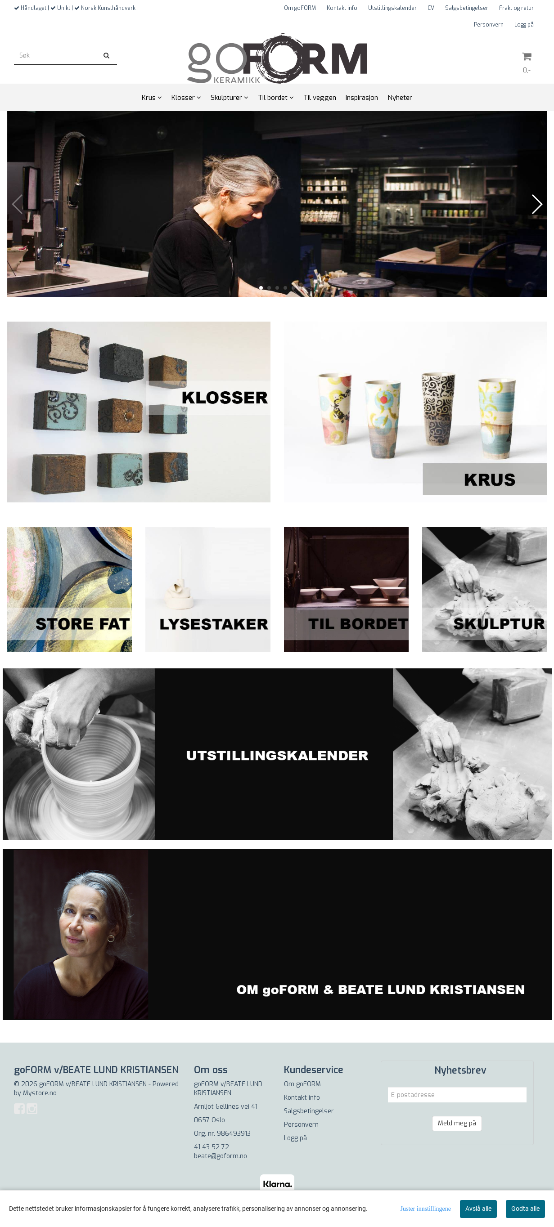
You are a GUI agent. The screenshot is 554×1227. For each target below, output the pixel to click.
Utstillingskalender (392, 8)
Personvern (489, 24)
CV (431, 8)
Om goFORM (300, 8)
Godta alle (525, 1208)
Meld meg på (457, 1123)
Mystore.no (40, 1093)
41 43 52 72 (211, 1147)
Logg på (524, 24)
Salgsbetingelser (466, 8)
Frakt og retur (516, 8)
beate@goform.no (220, 1156)
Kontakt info (342, 8)
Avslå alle (478, 1208)
